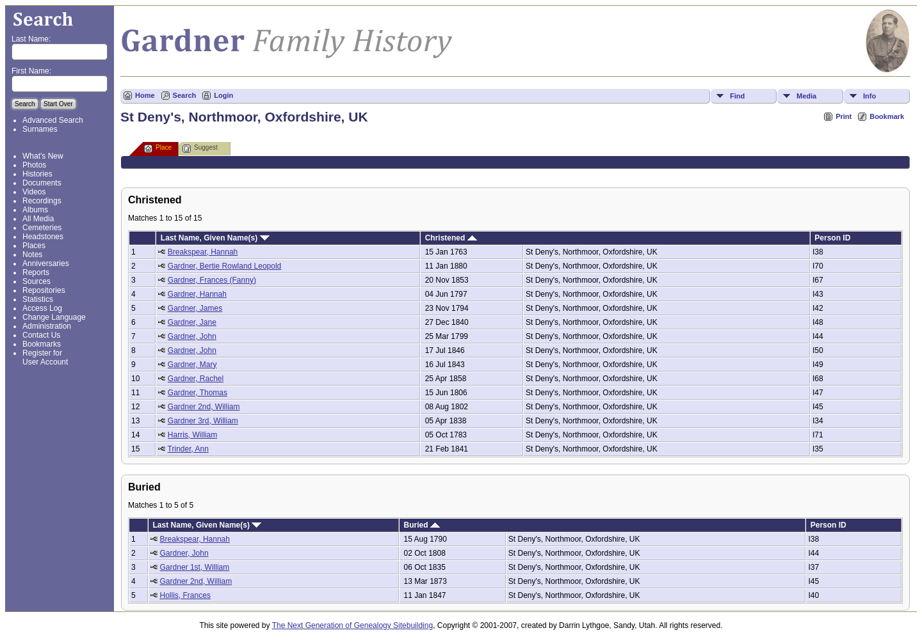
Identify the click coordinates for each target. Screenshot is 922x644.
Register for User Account (45, 357)
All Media (38, 218)
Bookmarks (41, 344)
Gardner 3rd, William (203, 420)
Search (185, 95)
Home (145, 95)
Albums (35, 209)
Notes (32, 254)
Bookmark (886, 116)
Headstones (42, 236)
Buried (421, 525)
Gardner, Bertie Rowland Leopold (224, 266)
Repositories (43, 290)
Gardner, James (195, 308)
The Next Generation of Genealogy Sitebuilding (352, 625)
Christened (451, 237)
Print (844, 116)
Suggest (200, 148)
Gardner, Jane (192, 322)
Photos (34, 165)
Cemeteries (41, 227)
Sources (36, 281)
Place (158, 148)
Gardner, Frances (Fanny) (212, 280)
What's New (42, 156)
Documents (41, 182)
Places (33, 245)
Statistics (37, 299)
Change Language (54, 317)
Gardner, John (192, 336)
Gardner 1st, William (195, 567)
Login (223, 95)
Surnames (40, 129)
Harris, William (192, 434)
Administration (46, 326)
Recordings (41, 200)
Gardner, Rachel (195, 378)
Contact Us (41, 335)
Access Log (42, 308)
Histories (37, 173)
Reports (35, 272)
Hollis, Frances (185, 595)
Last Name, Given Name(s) (215, 237)
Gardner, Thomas (197, 392)
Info (869, 96)
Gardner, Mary (192, 364)
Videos (33, 191)
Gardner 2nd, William (204, 406)
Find (737, 96)
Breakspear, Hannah (203, 251)
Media (806, 96)
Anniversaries (45, 263)
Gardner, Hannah (197, 294)
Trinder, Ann (188, 448)
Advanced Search (52, 120)
